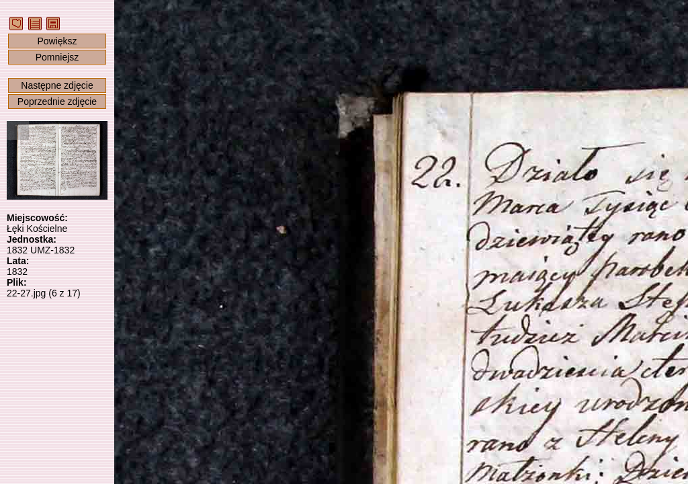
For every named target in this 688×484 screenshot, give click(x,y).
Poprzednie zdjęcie (57, 101)
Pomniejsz (57, 57)
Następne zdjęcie (57, 85)
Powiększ (57, 41)
